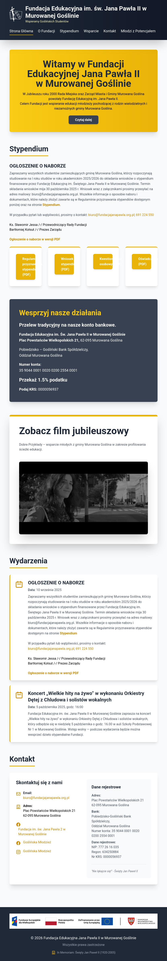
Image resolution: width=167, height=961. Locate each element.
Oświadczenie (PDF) (144, 261)
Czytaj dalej (83, 120)
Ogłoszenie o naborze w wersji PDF (34, 239)
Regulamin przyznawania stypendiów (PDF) (28, 267)
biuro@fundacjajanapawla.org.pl (111, 215)
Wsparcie (91, 31)
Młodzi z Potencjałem (138, 31)
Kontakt (110, 31)
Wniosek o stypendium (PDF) (67, 264)
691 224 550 (145, 215)
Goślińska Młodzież (37, 842)
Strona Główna (21, 31)
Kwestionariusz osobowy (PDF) (106, 261)
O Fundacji (46, 31)
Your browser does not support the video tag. (83, 498)
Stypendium (69, 31)
